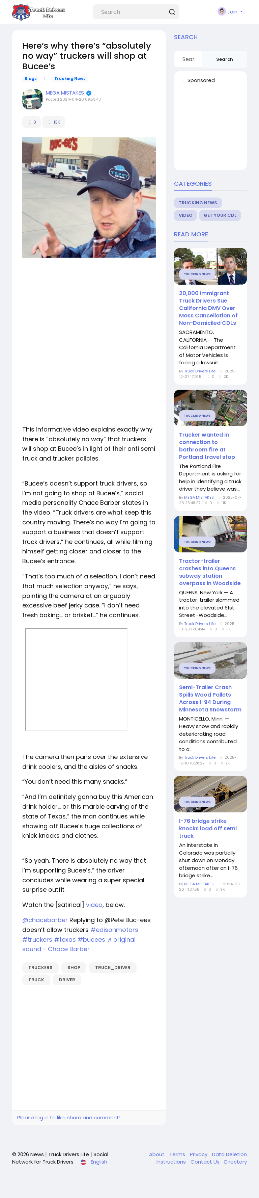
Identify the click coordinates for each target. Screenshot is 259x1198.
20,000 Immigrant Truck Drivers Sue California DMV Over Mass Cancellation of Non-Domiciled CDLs (208, 308)
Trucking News (70, 78)
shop (73, 967)
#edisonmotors (114, 930)
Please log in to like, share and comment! (68, 1117)
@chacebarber (45, 920)
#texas (65, 939)
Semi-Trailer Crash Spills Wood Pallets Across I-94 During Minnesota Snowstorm (210, 698)
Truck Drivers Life (199, 371)
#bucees (91, 939)
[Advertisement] (89, 311)
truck (36, 979)
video (94, 905)
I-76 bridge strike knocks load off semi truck (208, 828)
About (157, 1154)
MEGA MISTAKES (65, 92)
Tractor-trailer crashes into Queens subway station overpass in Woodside (210, 572)
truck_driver (113, 967)
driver (67, 979)
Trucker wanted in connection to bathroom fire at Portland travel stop (207, 446)
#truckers (37, 939)
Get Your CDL (220, 215)
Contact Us (206, 1161)
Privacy (199, 1154)
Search (224, 59)
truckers (40, 967)
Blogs (31, 78)
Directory (235, 1161)
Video (186, 215)
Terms (177, 1154)
